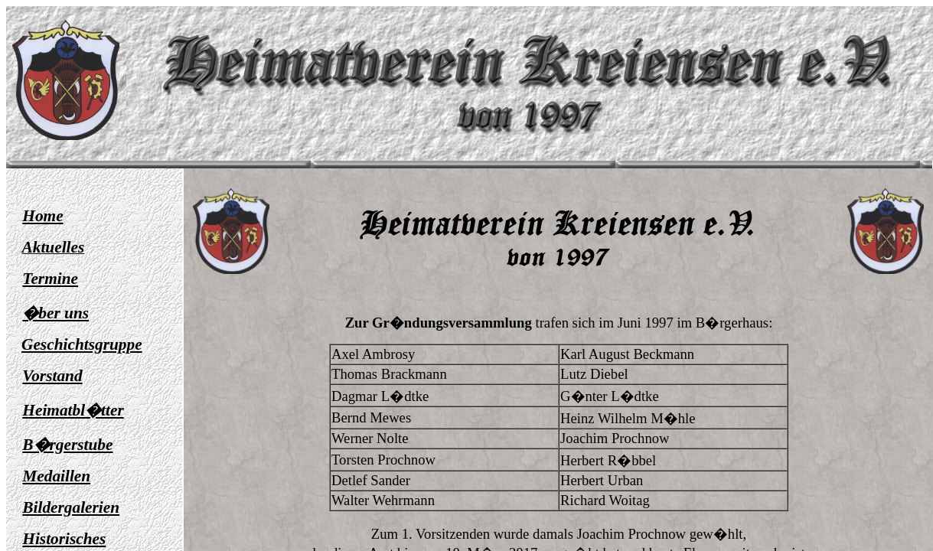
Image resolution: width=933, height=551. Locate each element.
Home (42, 216)
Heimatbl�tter (72, 410)
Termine (50, 278)
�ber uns (55, 313)
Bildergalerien (70, 507)
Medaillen (56, 476)
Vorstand (52, 376)
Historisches (64, 539)
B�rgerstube (67, 444)
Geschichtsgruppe (81, 344)
